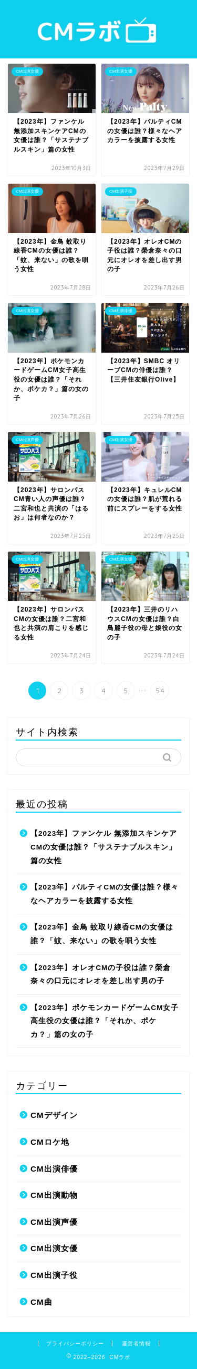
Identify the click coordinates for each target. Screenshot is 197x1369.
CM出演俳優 (54, 1168)
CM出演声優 (54, 1221)
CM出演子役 (54, 1275)
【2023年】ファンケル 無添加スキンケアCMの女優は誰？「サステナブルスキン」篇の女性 (103, 847)
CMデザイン (54, 1115)
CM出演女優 (54, 1248)
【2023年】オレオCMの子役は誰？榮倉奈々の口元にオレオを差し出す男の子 (100, 974)
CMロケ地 (49, 1141)
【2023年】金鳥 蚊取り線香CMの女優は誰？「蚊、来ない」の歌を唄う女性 (101, 934)
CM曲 (41, 1301)
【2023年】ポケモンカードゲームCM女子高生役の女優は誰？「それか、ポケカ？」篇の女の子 (104, 1021)
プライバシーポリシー (75, 1343)
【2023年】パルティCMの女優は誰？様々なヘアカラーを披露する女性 (104, 894)
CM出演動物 (54, 1195)
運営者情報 (136, 1343)
